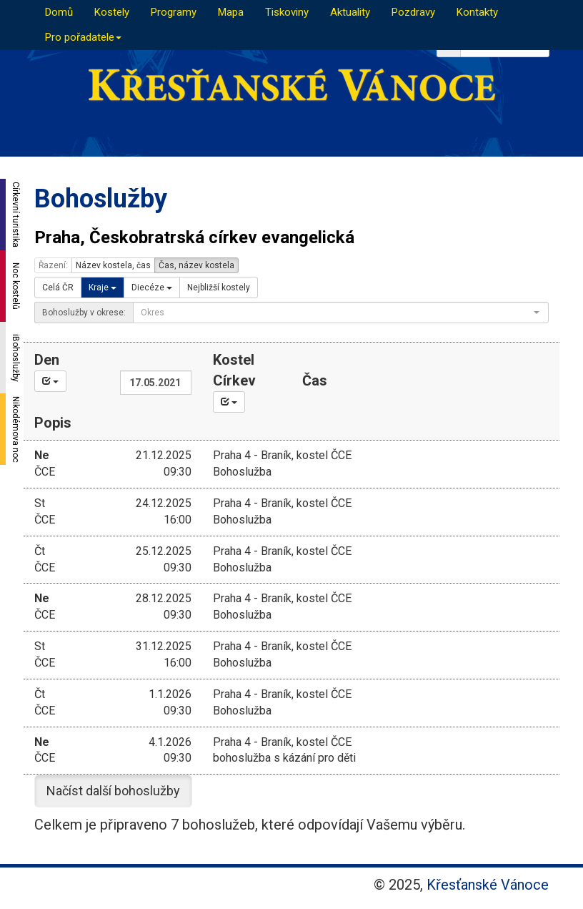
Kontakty (477, 12)
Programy (173, 12)
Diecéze (151, 287)
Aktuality (350, 12)
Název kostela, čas (113, 265)
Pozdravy (413, 12)
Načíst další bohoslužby (113, 790)
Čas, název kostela (196, 265)
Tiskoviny (287, 12)
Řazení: (53, 265)
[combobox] (341, 312)
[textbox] (336, 312)
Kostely (111, 12)
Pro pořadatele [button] (83, 37)
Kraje (102, 287)
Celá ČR (58, 287)
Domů (59, 12)
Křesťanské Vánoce (488, 884)
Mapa (231, 12)
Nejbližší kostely (218, 287)
